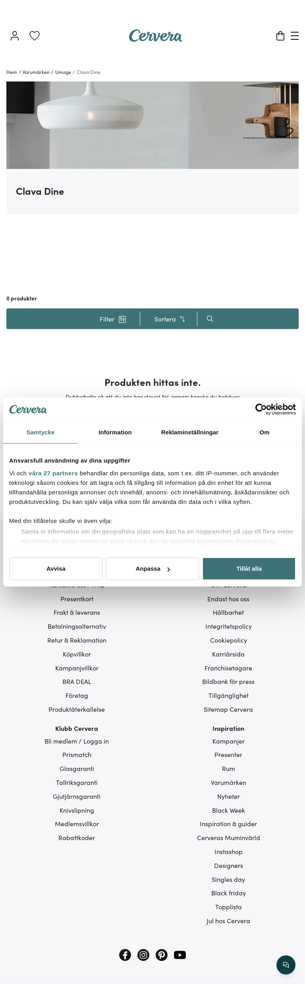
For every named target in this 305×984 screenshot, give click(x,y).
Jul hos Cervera (228, 920)
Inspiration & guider (228, 823)
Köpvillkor (77, 653)
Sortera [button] (170, 318)
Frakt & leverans (77, 612)
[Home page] (155, 39)
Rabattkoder (76, 837)
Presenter (228, 754)
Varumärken (228, 782)
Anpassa (152, 568)
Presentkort (76, 598)
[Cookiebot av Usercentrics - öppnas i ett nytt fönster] (261, 409)
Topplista (228, 906)
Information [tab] (115, 432)
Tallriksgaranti (77, 782)
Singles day (228, 879)
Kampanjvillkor (76, 667)
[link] (34, 36)
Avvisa (56, 568)
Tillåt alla (249, 568)
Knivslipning (77, 810)
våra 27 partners (53, 473)
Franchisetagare (228, 667)
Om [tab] (264, 432)
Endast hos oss (228, 598)
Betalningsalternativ (77, 626)
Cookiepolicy (228, 639)
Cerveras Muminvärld (228, 837)
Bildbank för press (228, 681)
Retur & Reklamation (76, 639)
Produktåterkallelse (76, 709)
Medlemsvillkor (77, 823)
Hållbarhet (228, 612)
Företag (77, 695)
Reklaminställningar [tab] (189, 432)
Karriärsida (228, 653)
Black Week (228, 810)
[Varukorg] (280, 36)
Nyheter (228, 796)
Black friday (228, 892)
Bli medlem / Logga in (76, 740)
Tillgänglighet (228, 695)
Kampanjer (228, 740)
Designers (228, 865)
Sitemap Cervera (228, 709)
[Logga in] (15, 36)
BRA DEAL (76, 681)
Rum (228, 768)
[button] (112, 319)
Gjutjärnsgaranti (76, 796)
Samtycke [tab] (41, 432)
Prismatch (76, 754)
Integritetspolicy (228, 626)
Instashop (228, 851)
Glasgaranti (77, 768)
